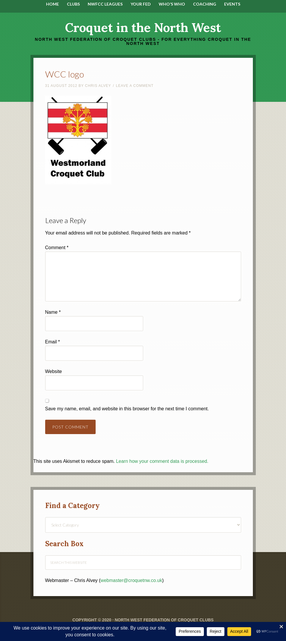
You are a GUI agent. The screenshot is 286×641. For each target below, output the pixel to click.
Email (52, 341)
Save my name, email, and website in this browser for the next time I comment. (127, 408)
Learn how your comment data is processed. (162, 461)
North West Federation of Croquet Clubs (164, 620)
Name (53, 312)
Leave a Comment (134, 86)
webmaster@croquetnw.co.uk (131, 580)
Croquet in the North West (143, 28)
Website (53, 371)
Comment (57, 247)
